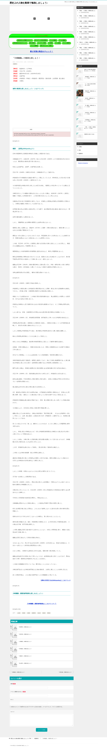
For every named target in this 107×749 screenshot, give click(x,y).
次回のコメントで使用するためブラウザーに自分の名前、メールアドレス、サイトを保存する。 (37, 706)
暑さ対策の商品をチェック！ (41, 51)
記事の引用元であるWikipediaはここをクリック (56, 580)
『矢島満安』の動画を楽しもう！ (25, 626)
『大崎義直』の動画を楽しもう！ (18, 672)
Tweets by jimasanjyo (83, 163)
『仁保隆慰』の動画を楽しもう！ (25, 641)
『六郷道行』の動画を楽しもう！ (25, 656)
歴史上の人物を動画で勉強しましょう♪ (29, 2)
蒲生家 (44, 613)
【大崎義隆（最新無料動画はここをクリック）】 (42, 603)
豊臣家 (48, 613)
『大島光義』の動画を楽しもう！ (65, 672)
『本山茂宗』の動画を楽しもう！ (25, 663)
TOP (21, 738)
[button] (34, 18)
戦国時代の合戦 (89, 134)
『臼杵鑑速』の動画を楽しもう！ (25, 648)
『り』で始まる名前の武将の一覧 (90, 84)
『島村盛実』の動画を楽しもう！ (90, 77)
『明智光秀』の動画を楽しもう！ (90, 92)
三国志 (80, 146)
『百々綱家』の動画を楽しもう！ (90, 106)
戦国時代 (15, 63)
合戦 (80, 150)
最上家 (39, 613)
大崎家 (28, 613)
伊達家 (23, 613)
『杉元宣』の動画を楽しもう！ (89, 99)
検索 (31, 129)
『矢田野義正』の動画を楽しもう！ (90, 120)
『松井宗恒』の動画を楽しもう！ (90, 113)
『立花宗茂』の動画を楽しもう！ (25, 634)
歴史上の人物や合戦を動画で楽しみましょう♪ (90, 70)
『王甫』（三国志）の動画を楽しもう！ (90, 127)
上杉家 (18, 613)
